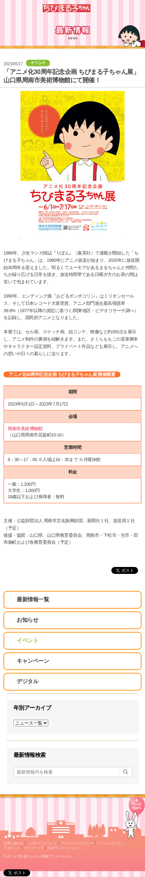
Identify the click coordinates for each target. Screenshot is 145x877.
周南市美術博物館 (25, 428)
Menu (137, 8)
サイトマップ (34, 848)
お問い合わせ (13, 843)
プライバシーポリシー (77, 843)
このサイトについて (42, 843)
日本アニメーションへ (64, 848)
